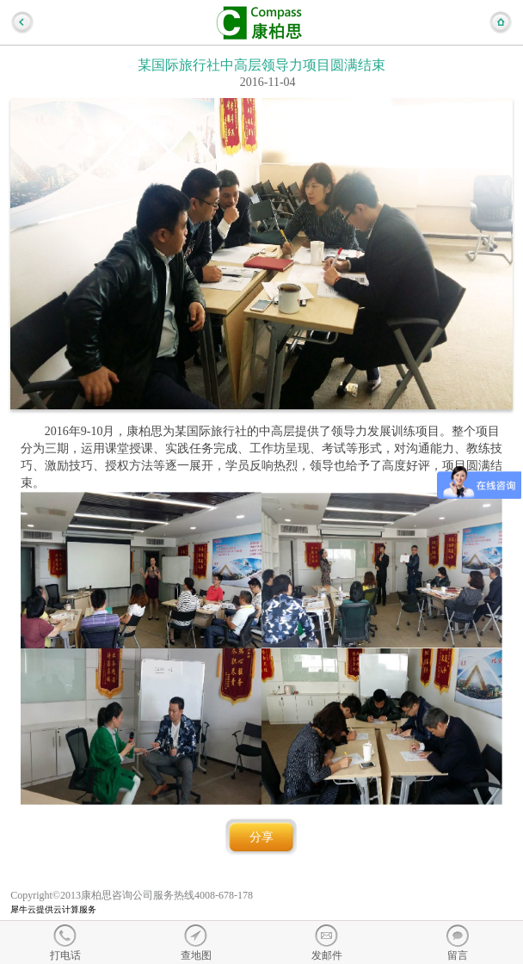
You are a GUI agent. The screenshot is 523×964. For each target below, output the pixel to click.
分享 (261, 837)
